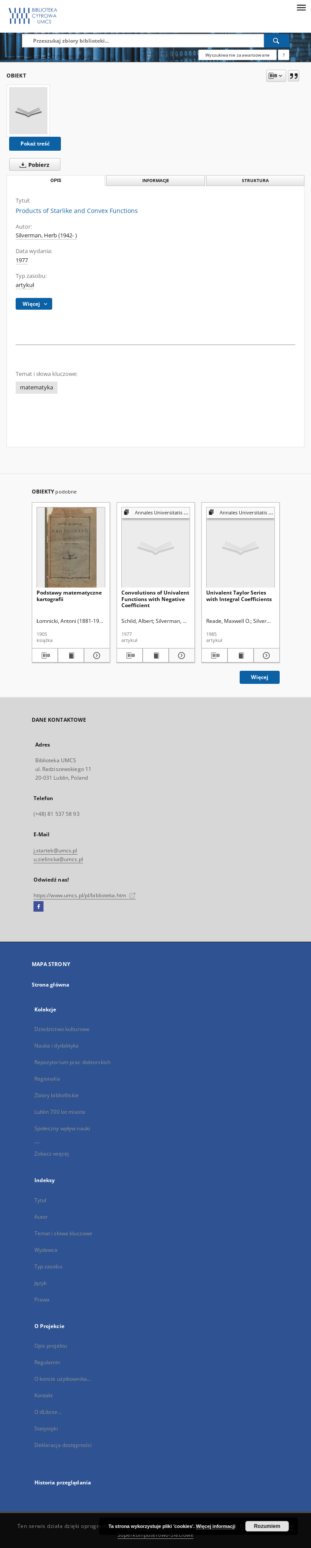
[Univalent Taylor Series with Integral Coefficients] (240, 547)
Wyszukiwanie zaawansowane (237, 55)
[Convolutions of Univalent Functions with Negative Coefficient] (156, 547)
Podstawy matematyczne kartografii (69, 595)
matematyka (36, 387)
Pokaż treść (35, 143)
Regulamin (47, 1362)
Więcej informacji (215, 1526)
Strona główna (51, 984)
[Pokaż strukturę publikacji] (156, 512)
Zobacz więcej (51, 1153)
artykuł (25, 285)
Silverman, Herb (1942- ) (46, 235)
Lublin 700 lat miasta (60, 1111)
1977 (22, 260)
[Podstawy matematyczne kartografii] (71, 547)
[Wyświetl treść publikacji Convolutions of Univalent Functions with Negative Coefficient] (155, 655)
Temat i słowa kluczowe (63, 1233)
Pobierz (32, 164)
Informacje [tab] (155, 180)
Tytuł (40, 1200)
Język (40, 1283)
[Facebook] (38, 907)
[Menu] (301, 7)
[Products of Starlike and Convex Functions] (28, 110)
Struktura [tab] (255, 180)
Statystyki (46, 1428)
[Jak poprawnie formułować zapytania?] (283, 55)
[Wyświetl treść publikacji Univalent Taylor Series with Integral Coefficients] (240, 655)
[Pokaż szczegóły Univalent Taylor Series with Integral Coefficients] (265, 655)
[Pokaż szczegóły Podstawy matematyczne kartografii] (95, 655)
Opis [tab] (55, 180)
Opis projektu (50, 1345)
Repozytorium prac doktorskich (72, 1062)
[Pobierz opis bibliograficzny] (44, 655)
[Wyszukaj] (276, 40)
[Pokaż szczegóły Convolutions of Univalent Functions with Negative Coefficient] (180, 655)
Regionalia (47, 1078)
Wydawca (46, 1250)
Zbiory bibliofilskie (56, 1095)
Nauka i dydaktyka (56, 1045)
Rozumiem (267, 1526)
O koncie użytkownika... (62, 1378)
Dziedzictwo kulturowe (62, 1029)
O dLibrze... (48, 1412)
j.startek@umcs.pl (55, 850)
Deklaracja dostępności (63, 1445)
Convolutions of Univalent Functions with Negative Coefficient (155, 598)
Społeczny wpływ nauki (62, 1128)
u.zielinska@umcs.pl (58, 859)
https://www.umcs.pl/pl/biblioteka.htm (84, 895)
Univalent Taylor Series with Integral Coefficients (239, 595)
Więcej (259, 677)
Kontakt (43, 1395)
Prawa (42, 1299)
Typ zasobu (48, 1266)
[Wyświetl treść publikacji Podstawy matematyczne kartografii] (71, 655)
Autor (41, 1216)
